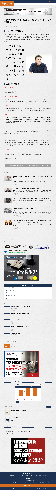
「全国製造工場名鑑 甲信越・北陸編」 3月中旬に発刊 (14, 429)
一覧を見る (48, 406)
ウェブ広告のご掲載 (12, 292)
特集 (20, 216)
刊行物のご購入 (26, 482)
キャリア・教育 (38, 475)
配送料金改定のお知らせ (9, 433)
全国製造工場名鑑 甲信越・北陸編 (18, 410)
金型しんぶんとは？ (15, 345)
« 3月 (18, 401)
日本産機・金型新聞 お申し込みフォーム (15, 482)
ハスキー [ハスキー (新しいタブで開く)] (22, 34)
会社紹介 (13, 480)
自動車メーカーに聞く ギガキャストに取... (20, 333)
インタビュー (14, 26)
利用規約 (27, 480)
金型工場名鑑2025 (15, 417)
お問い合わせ (11, 297)
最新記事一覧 (12, 475)
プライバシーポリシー (20, 480)
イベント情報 (45, 475)
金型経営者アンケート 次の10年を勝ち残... (21, 306)
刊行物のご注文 (11, 290)
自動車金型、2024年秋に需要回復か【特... (20, 313)
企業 (18, 216)
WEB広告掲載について (34, 482)
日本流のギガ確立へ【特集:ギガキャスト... (20, 326)
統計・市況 (32, 475)
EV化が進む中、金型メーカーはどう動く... (20, 320)
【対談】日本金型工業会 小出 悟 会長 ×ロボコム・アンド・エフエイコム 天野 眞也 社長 (32, 220)
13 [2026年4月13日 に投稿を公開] (20, 394)
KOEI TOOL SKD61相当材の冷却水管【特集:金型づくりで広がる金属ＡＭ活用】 (31, 198)
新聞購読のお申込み (41, 488)
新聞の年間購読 (11, 287)
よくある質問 (32, 480)
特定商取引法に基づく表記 (44, 482)
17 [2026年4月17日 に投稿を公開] (35, 394)
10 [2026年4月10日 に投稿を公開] (35, 391)
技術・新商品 (27, 475)
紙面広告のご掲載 (12, 295)
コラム (13, 347)
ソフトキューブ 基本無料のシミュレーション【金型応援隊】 (26, 188)
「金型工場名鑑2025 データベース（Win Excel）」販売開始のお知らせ (17, 431)
